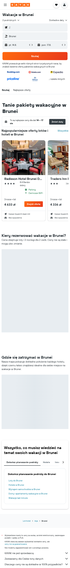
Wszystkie (63, 130)
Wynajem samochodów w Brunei (24, 489)
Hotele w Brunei (16, 485)
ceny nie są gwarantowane (16, 544)
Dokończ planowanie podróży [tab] (22, 462)
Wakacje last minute (18, 498)
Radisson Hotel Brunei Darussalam (23, 179)
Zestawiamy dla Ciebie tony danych (36, 559)
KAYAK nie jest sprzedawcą (36, 553)
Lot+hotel (27, 521)
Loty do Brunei (16, 480)
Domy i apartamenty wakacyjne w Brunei (28, 493)
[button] (5, 4)
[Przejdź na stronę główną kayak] (20, 5)
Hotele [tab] (46, 462)
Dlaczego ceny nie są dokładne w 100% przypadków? (36, 564)
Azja (36, 521)
